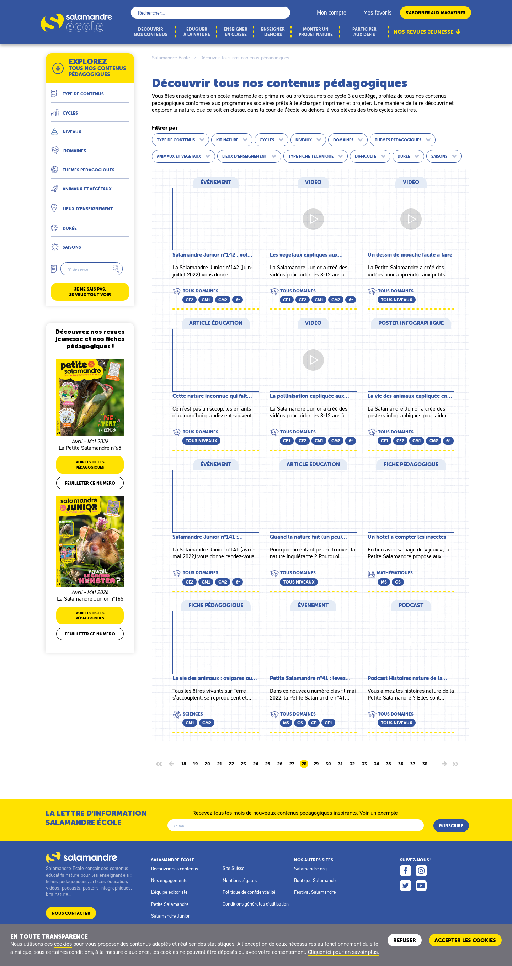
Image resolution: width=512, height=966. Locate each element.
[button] (90, 91)
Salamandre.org (310, 868)
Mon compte (331, 12)
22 (231, 764)
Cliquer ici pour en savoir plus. (343, 951)
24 (255, 764)
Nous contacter (71, 913)
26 (279, 764)
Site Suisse (234, 868)
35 (388, 764)
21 (219, 764)
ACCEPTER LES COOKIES (465, 940)
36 (400, 764)
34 (376, 764)
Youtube (421, 885)
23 (243, 764)
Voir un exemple (378, 812)
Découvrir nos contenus (174, 868)
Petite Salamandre (170, 904)
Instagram (421, 870)
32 (352, 764)
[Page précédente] (171, 763)
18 (183, 764)
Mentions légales (240, 880)
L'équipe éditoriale (169, 892)
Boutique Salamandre (316, 880)
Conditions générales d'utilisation (256, 904)
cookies (63, 943)
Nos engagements (169, 880)
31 (340, 764)
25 (267, 764)
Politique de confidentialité (249, 892)
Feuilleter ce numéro (90, 483)
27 (291, 764)
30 (328, 764)
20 (207, 764)
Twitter (405, 885)
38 (424, 764)
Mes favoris (377, 12)
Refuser (404, 940)
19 (195, 764)
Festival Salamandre (315, 892)
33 (364, 764)
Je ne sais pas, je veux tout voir (90, 291)
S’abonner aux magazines (435, 12)
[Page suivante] (444, 763)
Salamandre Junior (170, 916)
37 (412, 764)
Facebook (405, 870)
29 (316, 764)
